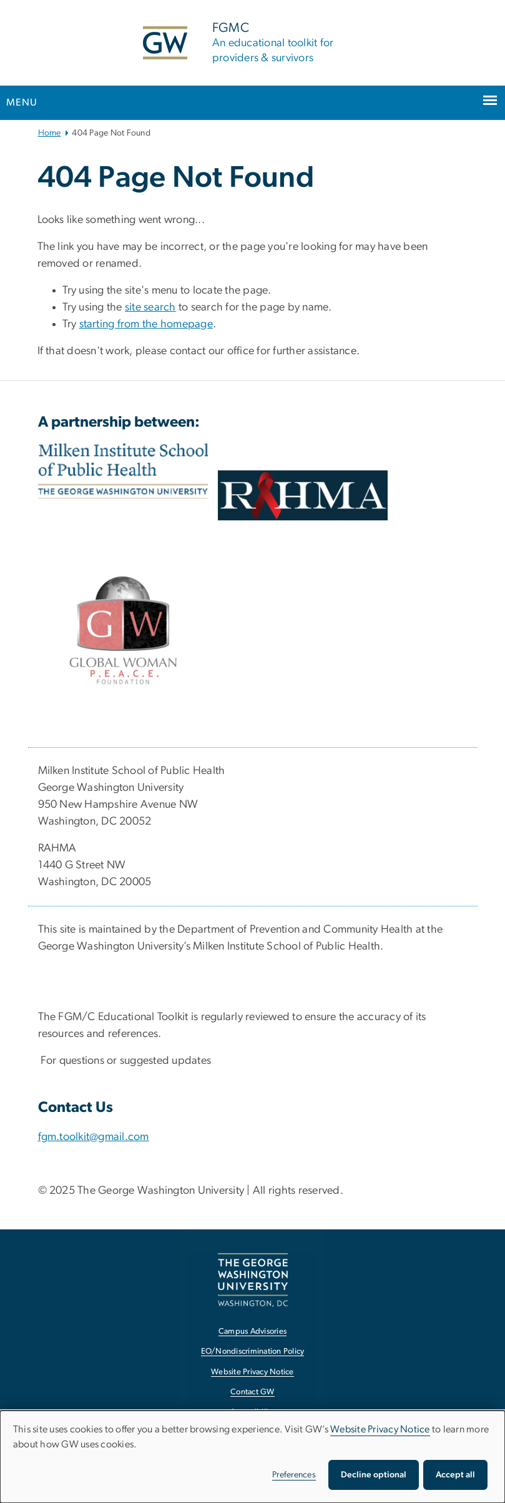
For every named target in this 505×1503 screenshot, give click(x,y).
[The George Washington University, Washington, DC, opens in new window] (253, 1279)
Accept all (455, 1475)
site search (150, 307)
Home (49, 133)
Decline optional (373, 1475)
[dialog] (252, 1457)
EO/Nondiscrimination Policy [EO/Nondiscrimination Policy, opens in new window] (253, 1351)
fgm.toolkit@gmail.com (93, 1137)
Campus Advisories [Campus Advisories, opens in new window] (252, 1331)
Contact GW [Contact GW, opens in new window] (252, 1392)
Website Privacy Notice (380, 1429)
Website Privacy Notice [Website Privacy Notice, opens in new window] (252, 1372)
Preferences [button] (294, 1475)
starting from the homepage (146, 324)
